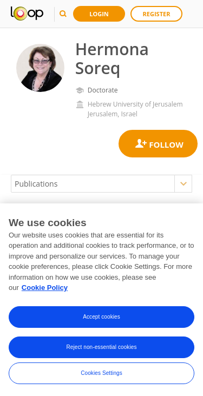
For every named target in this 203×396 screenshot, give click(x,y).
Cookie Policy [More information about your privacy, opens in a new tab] (45, 290)
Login (99, 14)
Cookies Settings (101, 375)
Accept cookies (101, 318)
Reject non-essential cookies (101, 349)
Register (157, 14)
